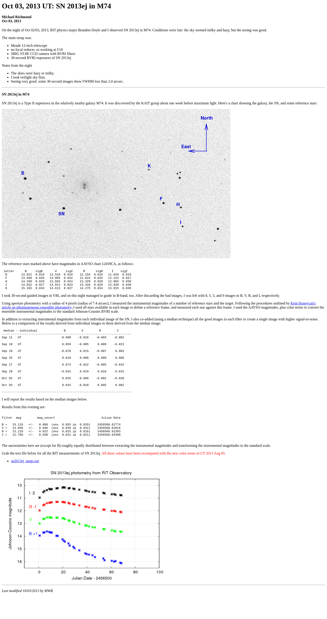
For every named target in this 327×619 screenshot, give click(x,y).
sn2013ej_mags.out (25, 483)
